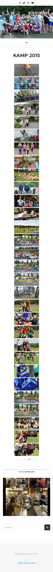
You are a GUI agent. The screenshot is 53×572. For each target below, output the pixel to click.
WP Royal (34, 554)
